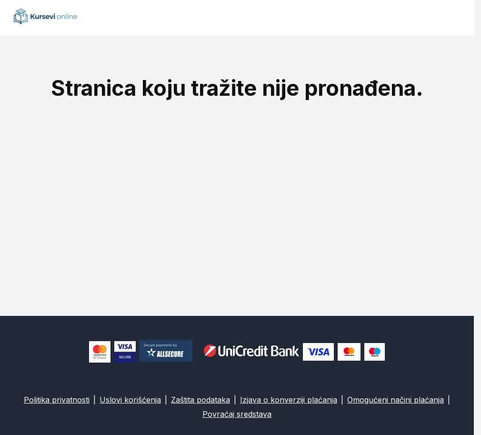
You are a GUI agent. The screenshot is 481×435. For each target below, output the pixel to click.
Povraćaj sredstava (236, 414)
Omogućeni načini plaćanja (395, 400)
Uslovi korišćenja (130, 400)
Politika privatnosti (57, 400)
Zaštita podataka (200, 400)
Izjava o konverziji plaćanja (288, 400)
